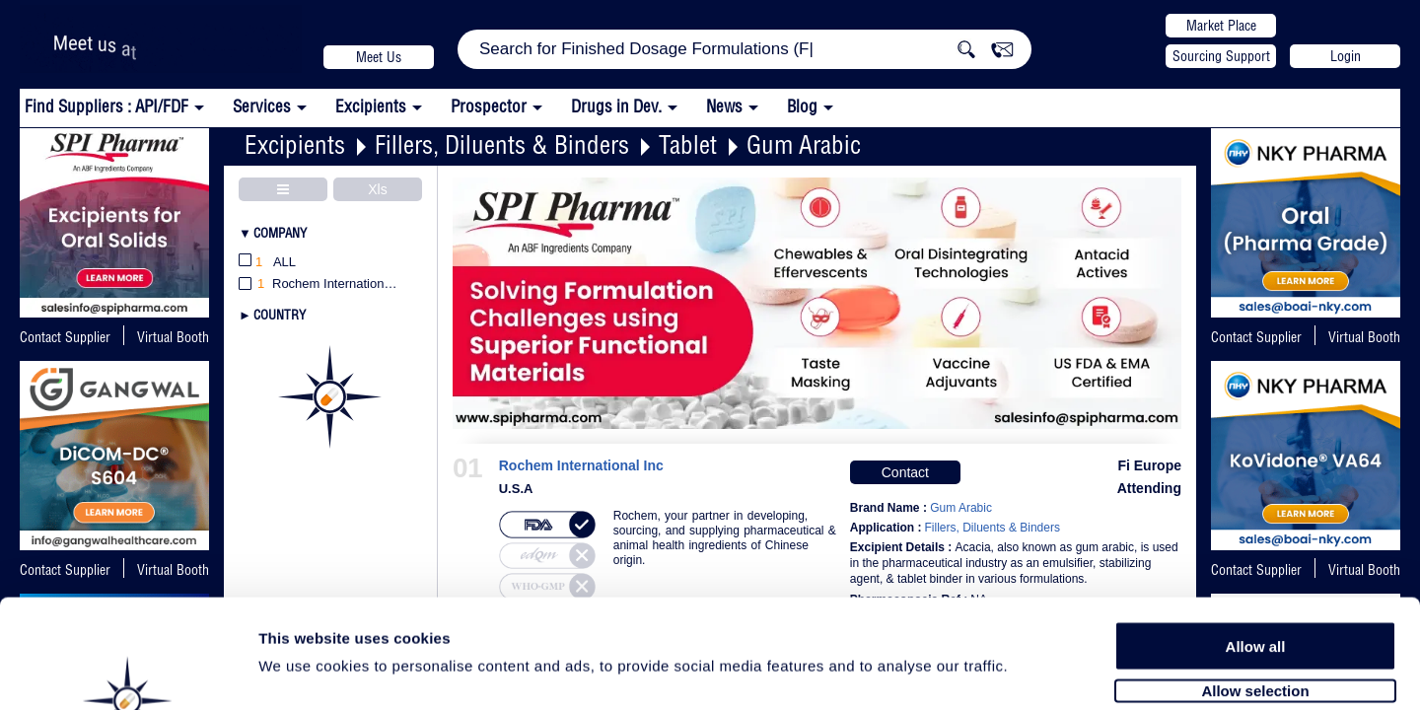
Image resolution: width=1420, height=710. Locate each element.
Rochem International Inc (581, 466)
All (267, 262)
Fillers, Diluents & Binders (502, 144)
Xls (377, 189)
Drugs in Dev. (616, 106)
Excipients (295, 144)
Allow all (1256, 544)
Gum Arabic (803, 144)
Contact (905, 472)
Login (1345, 56)
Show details (1035, 672)
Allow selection (1255, 589)
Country (279, 314)
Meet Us (378, 57)
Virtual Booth (1364, 337)
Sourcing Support (1221, 56)
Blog (802, 106)
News (724, 106)
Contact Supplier (65, 337)
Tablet (688, 144)
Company (280, 233)
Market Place (1221, 26)
